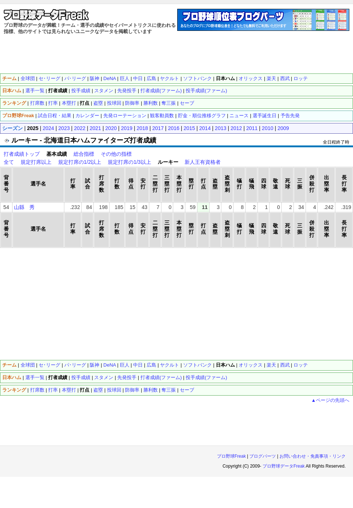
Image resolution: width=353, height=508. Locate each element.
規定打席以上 (36, 162)
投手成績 (80, 377)
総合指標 (84, 154)
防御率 (132, 390)
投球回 (114, 390)
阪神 (94, 365)
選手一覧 (34, 90)
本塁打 (69, 390)
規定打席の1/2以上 (79, 162)
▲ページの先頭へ (330, 400)
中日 (138, 365)
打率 (53, 103)
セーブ (187, 390)
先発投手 (126, 377)
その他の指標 (116, 154)
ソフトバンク (197, 365)
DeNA (109, 365)
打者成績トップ (22, 154)
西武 (285, 365)
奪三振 (168, 390)
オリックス (251, 365)
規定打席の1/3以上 (129, 162)
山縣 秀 (24, 207)
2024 (48, 128)
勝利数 (150, 390)
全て (9, 162)
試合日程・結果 (54, 115)
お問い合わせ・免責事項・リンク (312, 456)
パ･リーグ (75, 365)
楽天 (271, 365)
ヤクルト (169, 365)
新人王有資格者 (203, 162)
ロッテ (300, 78)
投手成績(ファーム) (206, 377)
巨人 (124, 365)
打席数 (37, 103)
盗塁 (98, 390)
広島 (151, 365)
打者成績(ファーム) (161, 377)
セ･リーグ (49, 78)
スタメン (103, 377)
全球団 (28, 78)
